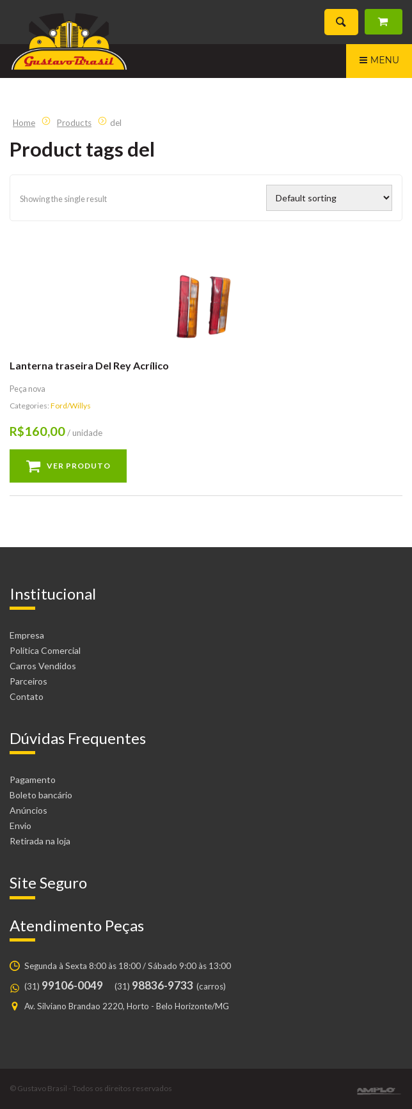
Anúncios (28, 810)
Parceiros (28, 681)
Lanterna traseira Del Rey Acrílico (89, 365)
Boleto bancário (41, 794)
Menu (379, 61)
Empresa (27, 635)
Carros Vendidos (43, 665)
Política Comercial (45, 650)
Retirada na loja (40, 840)
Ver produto (79, 465)
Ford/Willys (71, 405)
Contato (27, 696)
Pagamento (33, 779)
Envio (20, 825)
